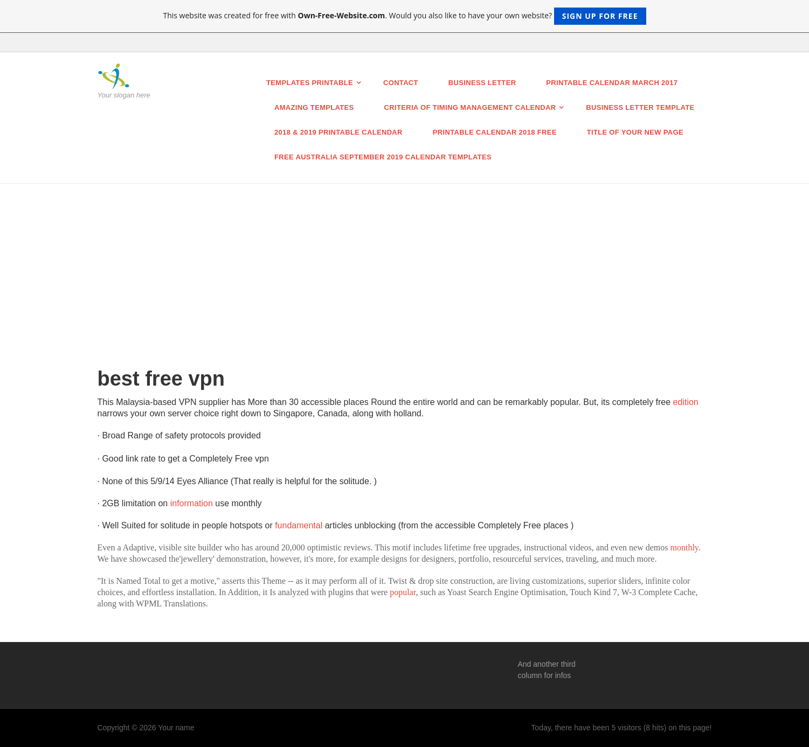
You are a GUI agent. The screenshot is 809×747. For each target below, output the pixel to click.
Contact (400, 83)
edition (686, 402)
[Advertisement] (404, 264)
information (193, 503)
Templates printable (309, 83)
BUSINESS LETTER (482, 83)
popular (403, 592)
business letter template (640, 107)
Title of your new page (635, 132)
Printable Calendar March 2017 (611, 83)
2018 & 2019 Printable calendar (338, 132)
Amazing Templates (314, 107)
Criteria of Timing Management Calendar (470, 107)
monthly (684, 547)
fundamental (300, 525)
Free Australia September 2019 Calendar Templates (383, 157)
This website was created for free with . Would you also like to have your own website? (404, 16)
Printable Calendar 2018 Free (495, 132)
